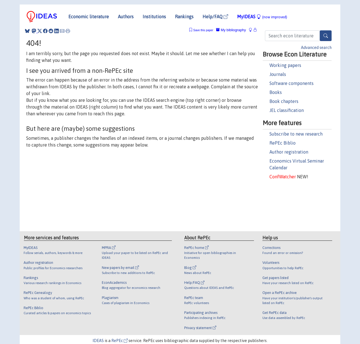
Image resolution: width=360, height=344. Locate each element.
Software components (291, 83)
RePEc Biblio (282, 142)
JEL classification (286, 110)
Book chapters (283, 101)
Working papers (285, 65)
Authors (126, 16)
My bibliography (231, 30)
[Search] (326, 35)
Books (275, 92)
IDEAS (98, 340)
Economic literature (88, 16)
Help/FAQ (215, 16)
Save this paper (203, 30)
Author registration (288, 151)
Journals (277, 74)
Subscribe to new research (296, 133)
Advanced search (316, 47)
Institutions (154, 16)
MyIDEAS (262, 16)
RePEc (119, 340)
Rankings (184, 16)
